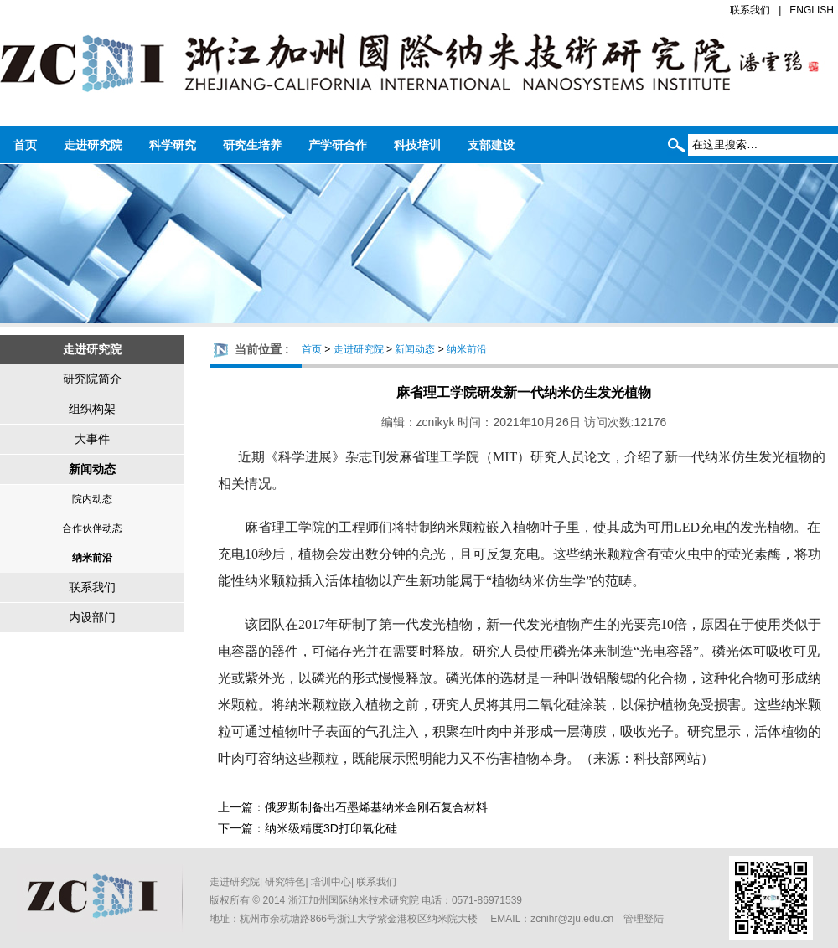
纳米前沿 (92, 558)
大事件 (92, 439)
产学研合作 (337, 145)
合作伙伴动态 (92, 528)
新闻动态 (92, 469)
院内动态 (92, 499)
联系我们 (750, 10)
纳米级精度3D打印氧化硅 (331, 828)
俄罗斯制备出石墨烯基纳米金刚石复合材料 (376, 807)
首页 (25, 145)
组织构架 (92, 408)
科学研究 (172, 145)
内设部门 (92, 617)
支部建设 (491, 145)
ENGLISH (811, 10)
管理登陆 (643, 919)
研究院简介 (92, 378)
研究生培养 (252, 145)
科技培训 (417, 145)
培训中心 (331, 882)
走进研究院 (93, 145)
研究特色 (285, 882)
